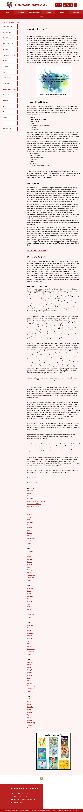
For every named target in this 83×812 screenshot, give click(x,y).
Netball (29, 535)
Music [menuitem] (5, 112)
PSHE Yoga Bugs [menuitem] (8, 129)
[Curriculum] (12, 22)
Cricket (29, 517)
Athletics (30, 514)
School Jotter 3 (40, 810)
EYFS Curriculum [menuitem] (8, 43)
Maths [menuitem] (5, 61)
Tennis (29, 543)
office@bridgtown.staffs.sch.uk (24, 799)
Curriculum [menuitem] (76, 12)
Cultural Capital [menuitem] (7, 32)
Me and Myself (31, 498)
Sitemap (54, 810)
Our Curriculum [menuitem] (7, 26)
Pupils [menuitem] (62, 12)
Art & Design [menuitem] (7, 78)
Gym (28, 530)
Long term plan (31, 477)
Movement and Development (36, 501)
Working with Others (33, 506)
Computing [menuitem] (6, 83)
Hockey (29, 533)
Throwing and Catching (34, 504)
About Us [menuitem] (21, 12)
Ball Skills (30, 491)
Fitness (29, 525)
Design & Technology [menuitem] (9, 89)
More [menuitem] (41, 16)
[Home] (5, 22)
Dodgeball (30, 522)
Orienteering (31, 538)
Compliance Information (62, 810)
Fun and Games (31, 496)
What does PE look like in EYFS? (36, 251)
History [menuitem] (5, 100)
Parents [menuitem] (48, 12)
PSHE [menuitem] (5, 117)
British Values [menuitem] (7, 38)
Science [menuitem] (5, 66)
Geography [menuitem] (6, 95)
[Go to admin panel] (74, 810)
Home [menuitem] (7, 12)
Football (29, 527)
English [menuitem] (5, 49)
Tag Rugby (30, 541)
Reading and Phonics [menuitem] (9, 55)
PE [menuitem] (4, 72)
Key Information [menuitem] (34, 12)
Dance (29, 493)
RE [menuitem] (4, 123)
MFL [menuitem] (4, 106)
